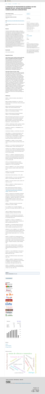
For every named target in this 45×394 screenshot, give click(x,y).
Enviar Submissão (9, 278)
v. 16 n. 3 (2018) (14, 3)
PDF (28, 13)
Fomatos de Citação (30, 30)
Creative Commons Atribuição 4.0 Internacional (23, 383)
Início (6, 3)
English (6, 344)
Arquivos (9, 3)
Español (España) (8, 345)
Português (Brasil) (8, 347)
